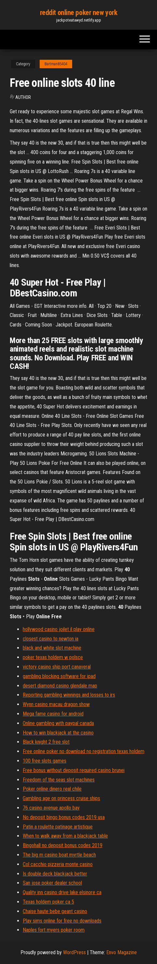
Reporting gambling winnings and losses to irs (69, 695)
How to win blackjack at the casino (58, 733)
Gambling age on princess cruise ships (61, 798)
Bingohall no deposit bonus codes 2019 (62, 845)
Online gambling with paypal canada (58, 723)
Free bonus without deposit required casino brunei (73, 770)
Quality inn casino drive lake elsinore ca (62, 892)
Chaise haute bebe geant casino (55, 911)
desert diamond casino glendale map (60, 686)
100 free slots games (44, 761)
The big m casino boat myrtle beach (59, 855)
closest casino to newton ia (50, 639)
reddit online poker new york (78, 12)
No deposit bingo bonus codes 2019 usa (64, 817)
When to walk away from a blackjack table (65, 836)
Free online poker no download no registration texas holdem (83, 751)
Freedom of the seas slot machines (59, 780)
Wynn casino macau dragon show (56, 704)
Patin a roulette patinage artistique (58, 827)
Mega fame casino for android (53, 714)
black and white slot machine (52, 648)
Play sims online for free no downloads (62, 921)
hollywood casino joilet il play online (59, 629)
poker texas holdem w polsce (53, 657)
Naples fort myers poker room (54, 930)
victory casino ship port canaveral (57, 667)
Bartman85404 (56, 64)
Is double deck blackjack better (55, 874)
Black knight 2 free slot (46, 742)
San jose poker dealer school (52, 883)
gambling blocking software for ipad (59, 676)
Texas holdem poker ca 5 (48, 902)
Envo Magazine (121, 952)
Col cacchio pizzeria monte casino (58, 864)
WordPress (74, 952)
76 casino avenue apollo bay (51, 808)
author (23, 97)
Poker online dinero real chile (52, 789)
